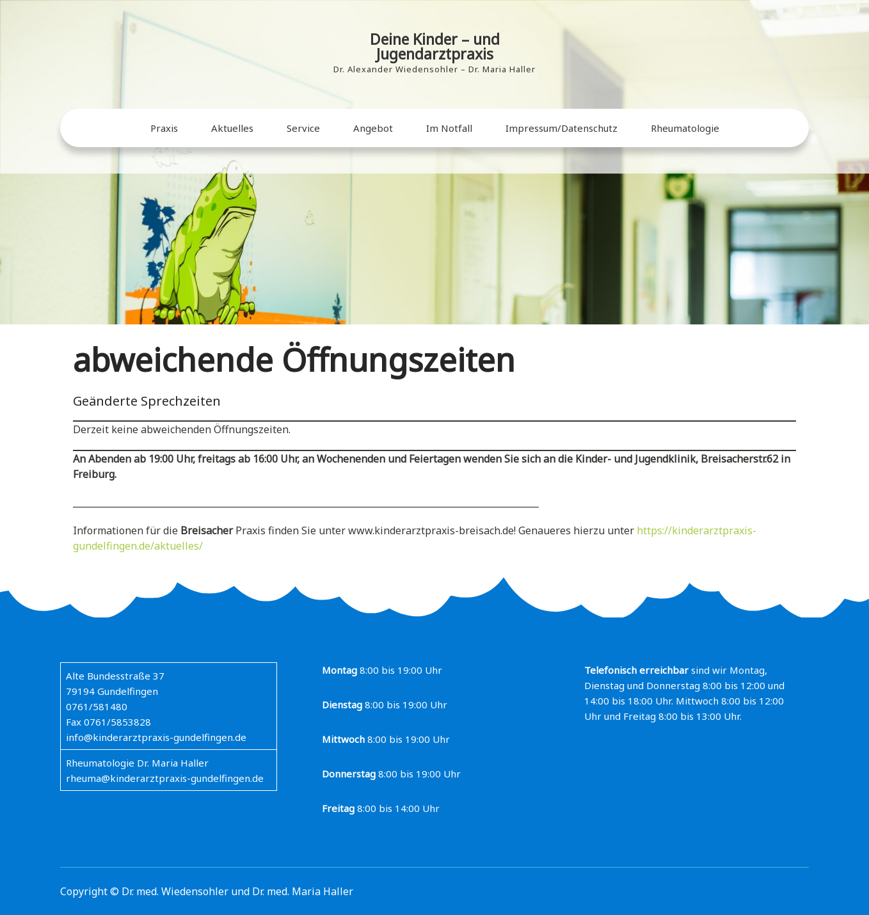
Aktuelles (232, 128)
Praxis (164, 128)
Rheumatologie (685, 128)
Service (303, 128)
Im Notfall (449, 128)
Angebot (373, 128)
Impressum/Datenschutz (562, 128)
